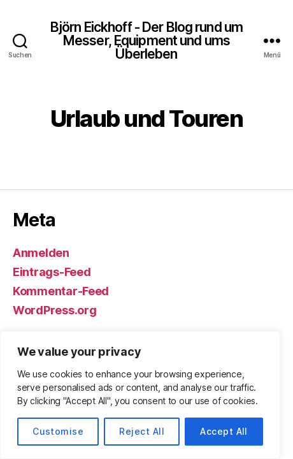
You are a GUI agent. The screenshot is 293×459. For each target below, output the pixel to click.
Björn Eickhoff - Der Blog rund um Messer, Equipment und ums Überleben (146, 40)
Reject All (141, 431)
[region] (140, 395)
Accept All (224, 431)
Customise (57, 431)
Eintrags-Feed (52, 272)
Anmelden (41, 252)
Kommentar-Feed (61, 291)
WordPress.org (55, 310)
